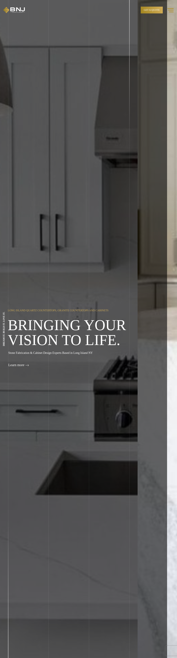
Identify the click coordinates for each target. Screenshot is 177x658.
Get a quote (152, 10)
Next (172, 332)
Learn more (18, 365)
